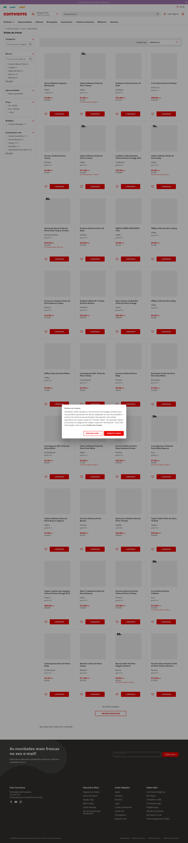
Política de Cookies (94, 425)
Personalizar (93, 433)
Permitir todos (114, 433)
